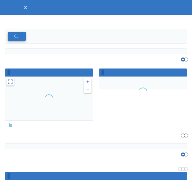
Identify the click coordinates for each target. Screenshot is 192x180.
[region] (96, 18)
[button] (25, 7)
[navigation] (96, 22)
